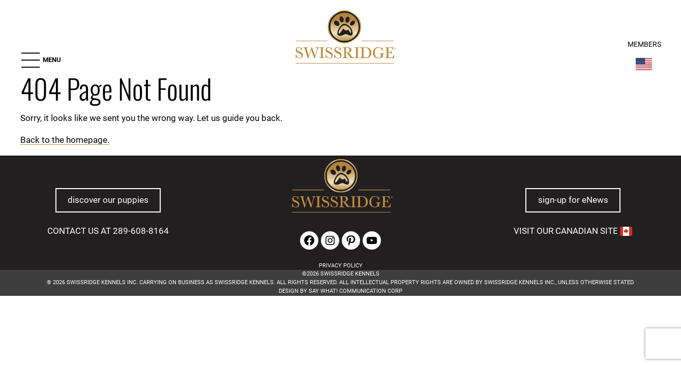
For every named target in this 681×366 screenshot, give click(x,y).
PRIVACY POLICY (341, 265)
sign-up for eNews (573, 200)
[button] (40, 58)
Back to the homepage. (64, 140)
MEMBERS (644, 43)
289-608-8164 (141, 231)
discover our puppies (108, 200)
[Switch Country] (644, 62)
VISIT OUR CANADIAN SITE (573, 231)
